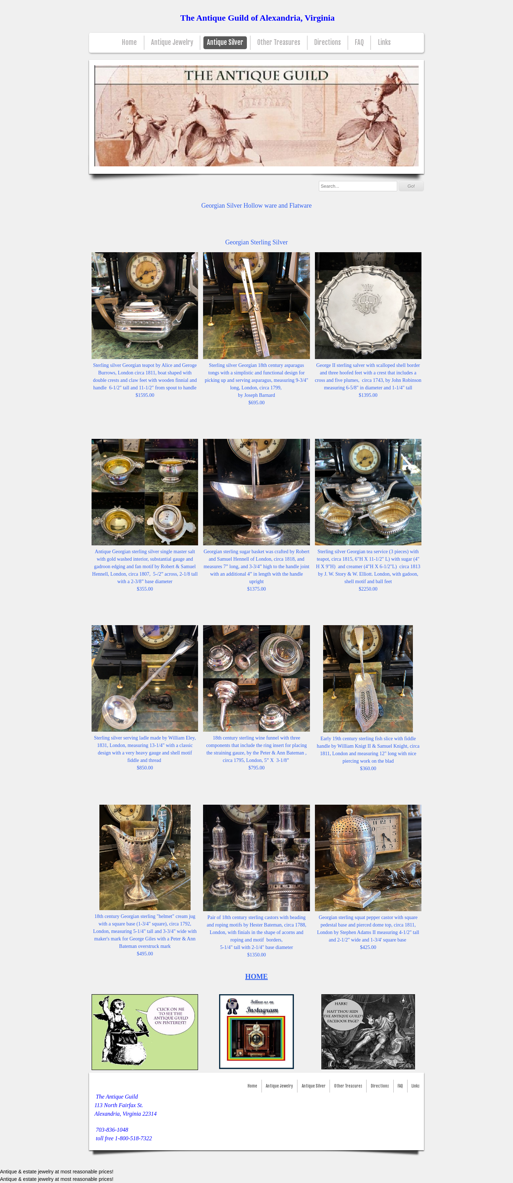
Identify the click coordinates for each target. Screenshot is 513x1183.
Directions (327, 42)
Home (129, 42)
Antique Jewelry (172, 42)
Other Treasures (278, 42)
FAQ (359, 42)
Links (384, 42)
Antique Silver (225, 42)
